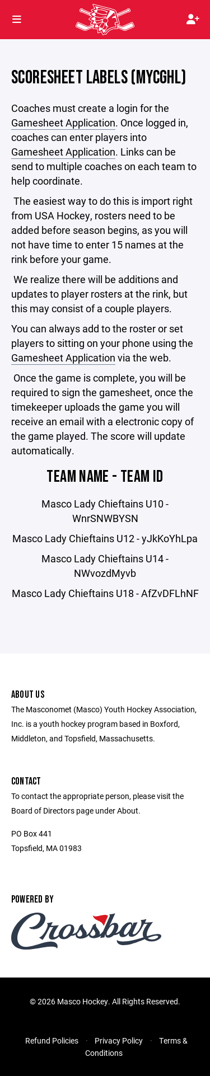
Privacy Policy (119, 1040)
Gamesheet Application (63, 122)
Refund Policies (51, 1040)
